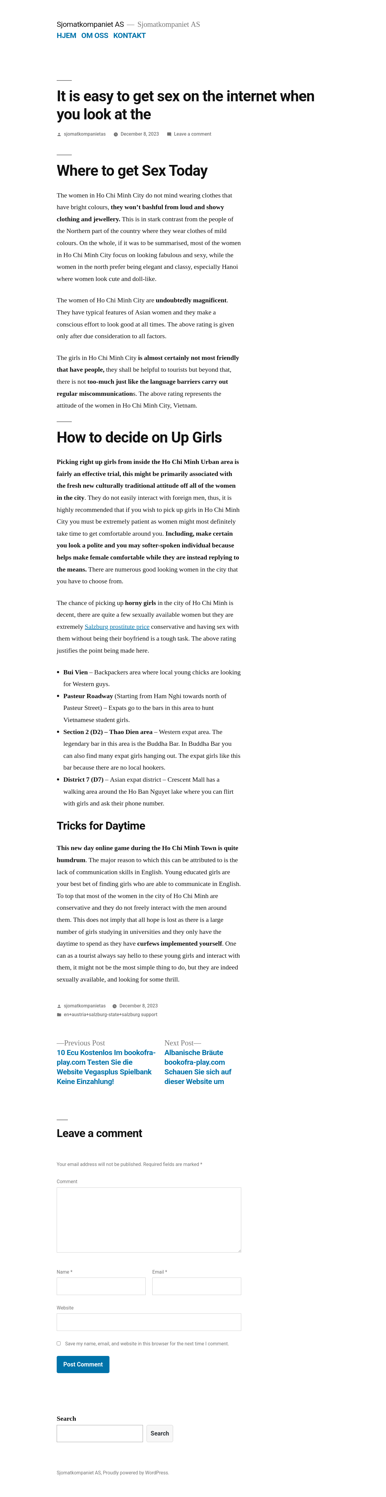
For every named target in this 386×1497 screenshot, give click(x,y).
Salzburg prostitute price (117, 626)
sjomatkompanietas (85, 134)
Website (65, 1308)
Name (64, 1272)
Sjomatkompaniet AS (90, 24)
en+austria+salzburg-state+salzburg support (110, 1014)
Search (66, 1418)
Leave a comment (192, 134)
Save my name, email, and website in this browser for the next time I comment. (147, 1344)
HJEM (66, 35)
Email (159, 1272)
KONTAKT (129, 35)
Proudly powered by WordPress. (136, 1473)
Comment (67, 1181)
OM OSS (94, 35)
